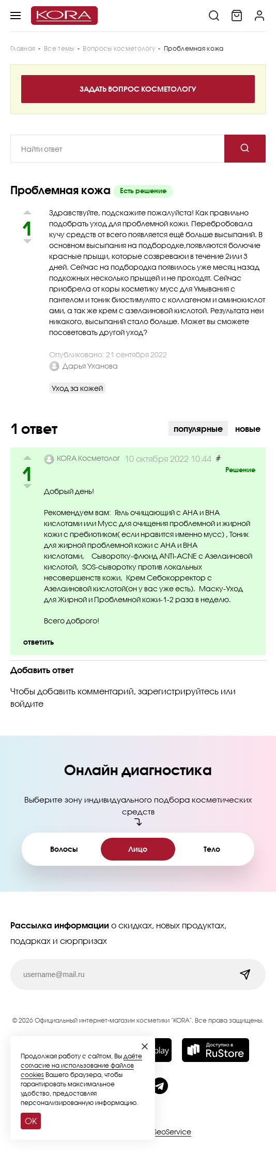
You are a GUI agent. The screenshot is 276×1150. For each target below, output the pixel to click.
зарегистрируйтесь (178, 691)
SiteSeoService (166, 1131)
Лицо (137, 849)
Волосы (64, 849)
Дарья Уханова (90, 365)
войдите (26, 703)
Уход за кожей (77, 388)
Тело (212, 849)
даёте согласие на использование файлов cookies (81, 1065)
